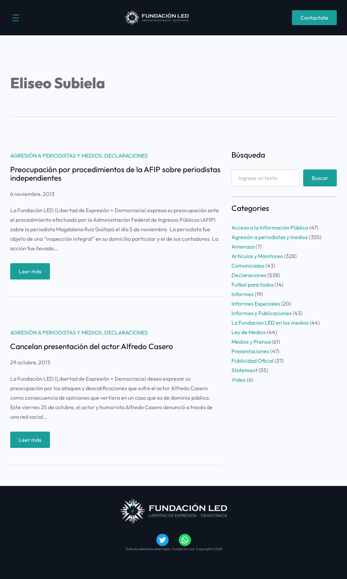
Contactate (314, 17)
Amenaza (243, 246)
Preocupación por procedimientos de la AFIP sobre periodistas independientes (115, 173)
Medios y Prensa (251, 341)
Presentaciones (250, 351)
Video (238, 379)
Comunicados (247, 265)
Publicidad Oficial (252, 360)
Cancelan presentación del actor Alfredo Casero (91, 346)
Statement (244, 370)
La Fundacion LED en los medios (270, 322)
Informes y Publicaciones (261, 313)
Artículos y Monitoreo (257, 256)
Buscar (320, 178)
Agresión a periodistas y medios (56, 155)
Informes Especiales (255, 303)
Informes (242, 294)
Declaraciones (126, 155)
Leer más (32, 272)
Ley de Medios (248, 332)
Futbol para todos (252, 284)
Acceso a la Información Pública (269, 227)
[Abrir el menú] (15, 17)
